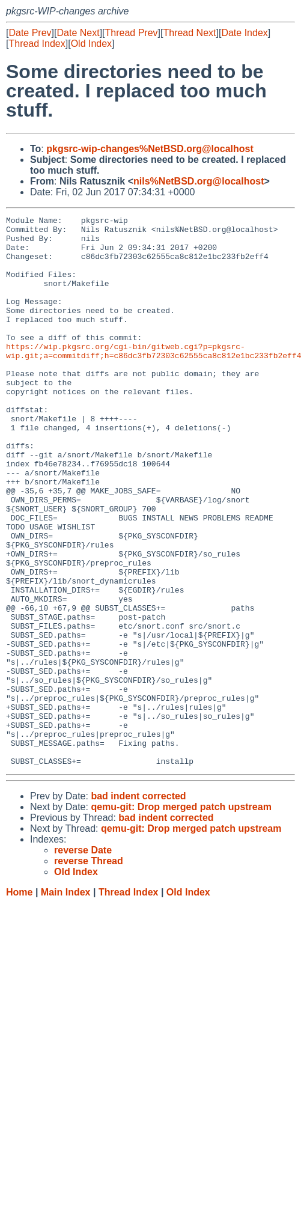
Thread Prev (131, 33)
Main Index (66, 1002)
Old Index (91, 43)
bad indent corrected (138, 906)
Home (19, 1002)
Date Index (244, 33)
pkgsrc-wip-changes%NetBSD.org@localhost (150, 149)
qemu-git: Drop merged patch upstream (181, 917)
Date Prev (29, 33)
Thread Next (189, 33)
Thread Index (36, 43)
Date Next (77, 33)
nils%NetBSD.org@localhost (198, 181)
